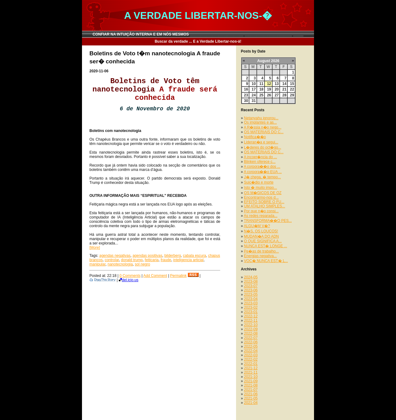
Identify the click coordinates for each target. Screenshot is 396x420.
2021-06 (251, 394)
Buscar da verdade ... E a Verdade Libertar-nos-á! (198, 41)
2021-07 (251, 390)
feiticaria (152, 260)
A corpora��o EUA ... (263, 172)
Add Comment (155, 276)
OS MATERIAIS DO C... (264, 132)
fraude (166, 260)
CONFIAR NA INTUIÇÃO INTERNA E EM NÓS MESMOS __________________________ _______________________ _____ (198, 34)
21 (284, 89)
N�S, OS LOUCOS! (261, 231)
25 (261, 95)
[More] (94, 247)
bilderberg (172, 255)
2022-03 (251, 355)
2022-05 (251, 346)
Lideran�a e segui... (261, 142)
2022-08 (251, 333)
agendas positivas (147, 255)
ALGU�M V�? (257, 226)
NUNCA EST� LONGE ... (265, 246)
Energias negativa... (260, 256)
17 (254, 89)
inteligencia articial (188, 260)
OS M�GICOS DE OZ (263, 193)
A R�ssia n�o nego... (262, 127)
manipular (97, 264)
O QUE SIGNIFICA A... (263, 241)
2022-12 (251, 316)
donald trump (132, 260)
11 (261, 84)
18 (261, 89)
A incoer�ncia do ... (260, 157)
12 (269, 84)
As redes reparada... (261, 216)
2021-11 (251, 372)
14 (284, 84)
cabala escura (194, 255)
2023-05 (251, 294)
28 (284, 95)
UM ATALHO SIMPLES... (264, 206)
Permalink (178, 276)
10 (254, 84)
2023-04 (251, 299)
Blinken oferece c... (260, 161)
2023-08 (251, 281)
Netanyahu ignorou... (261, 118)
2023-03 (251, 303)
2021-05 (251, 398)
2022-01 (251, 364)
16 (246, 89)
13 (277, 84)
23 (246, 95)
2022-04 (251, 351)
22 (292, 89)
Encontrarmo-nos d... (261, 197)
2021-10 (251, 377)
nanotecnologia (120, 264)
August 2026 (268, 61)
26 (269, 95)
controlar (112, 260)
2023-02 (251, 307)
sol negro (142, 264)
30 (246, 101)
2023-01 (251, 312)
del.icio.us (128, 280)
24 (254, 95)
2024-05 (251, 277)
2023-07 (251, 286)
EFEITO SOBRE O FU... (264, 202)
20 (277, 89)
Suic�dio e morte (258, 182)
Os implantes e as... (260, 122)
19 (269, 89)
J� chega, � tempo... (262, 177)
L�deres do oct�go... (262, 147)
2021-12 (251, 368)
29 (292, 95)
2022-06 (251, 342)
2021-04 (251, 403)
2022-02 (251, 359)
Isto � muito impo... (260, 187)
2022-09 (251, 329)
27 (277, 95)
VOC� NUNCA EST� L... (266, 261)
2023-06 (251, 290)
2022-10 (251, 325)
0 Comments (129, 276)
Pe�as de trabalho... (261, 251)
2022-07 (251, 338)
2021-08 (251, 385)
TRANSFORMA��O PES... (268, 220)
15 (292, 84)
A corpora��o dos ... (262, 166)
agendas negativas (115, 255)
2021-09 (251, 381)
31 (254, 101)
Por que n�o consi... (261, 211)
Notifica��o (255, 137)
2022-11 (251, 320)
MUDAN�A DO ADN (261, 236)
